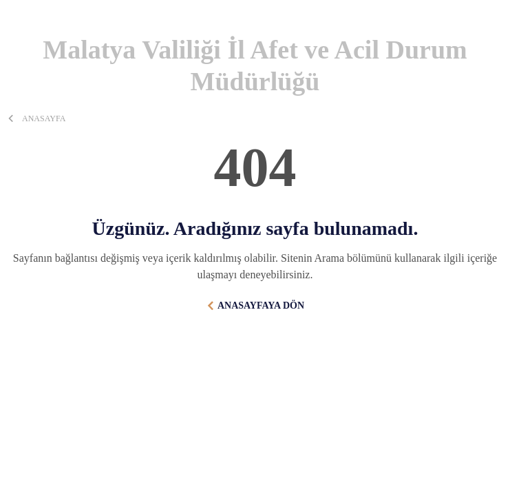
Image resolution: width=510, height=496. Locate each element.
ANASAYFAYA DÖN (260, 305)
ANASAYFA (43, 118)
